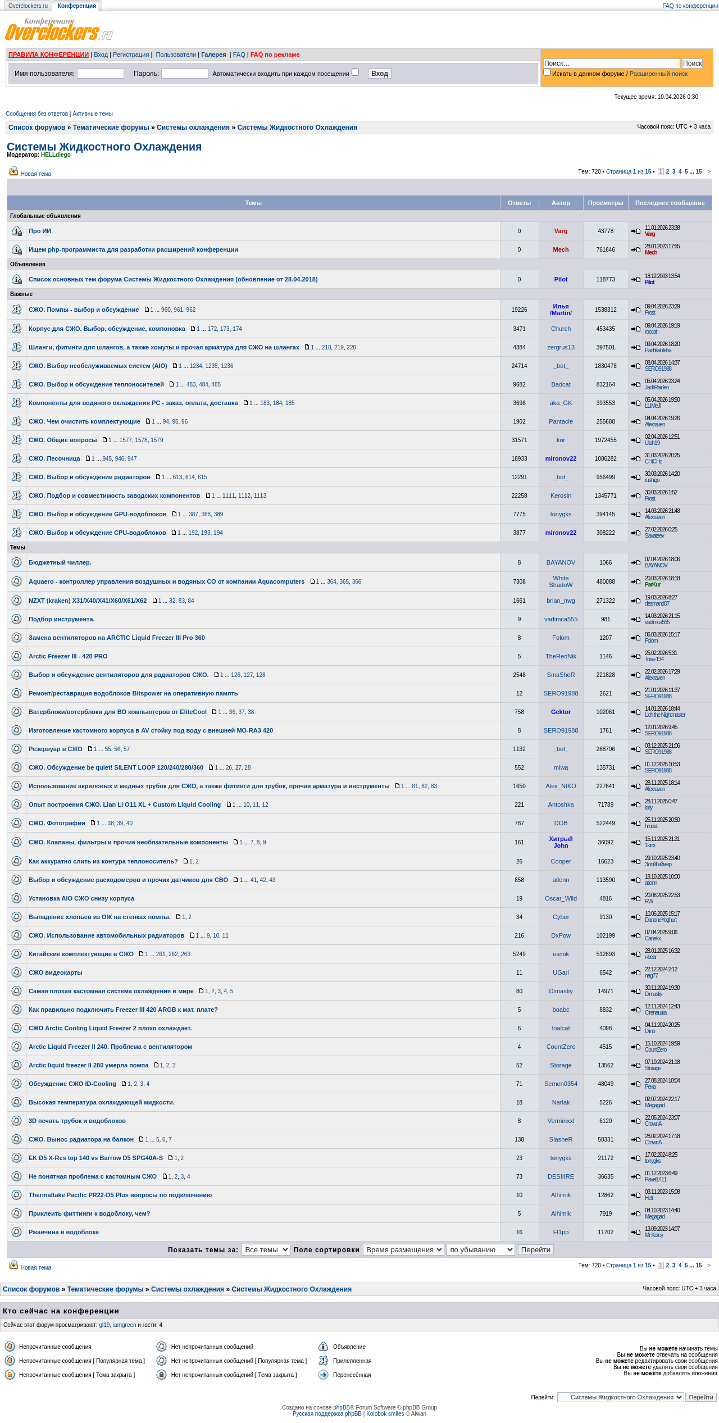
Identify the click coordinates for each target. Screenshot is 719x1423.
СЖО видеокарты (56, 972)
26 (229, 768)
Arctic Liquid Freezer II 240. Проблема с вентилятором (110, 1046)
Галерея (213, 54)
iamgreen (124, 1325)
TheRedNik (560, 656)
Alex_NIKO (560, 786)
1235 (211, 366)
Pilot (561, 279)
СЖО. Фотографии (57, 823)
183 (265, 403)
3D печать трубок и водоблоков (77, 1120)
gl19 (104, 1325)
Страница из (629, 172)
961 (178, 310)
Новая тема (36, 174)
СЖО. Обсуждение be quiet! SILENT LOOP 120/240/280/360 (116, 767)
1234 (196, 366)
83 (182, 601)
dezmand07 (657, 604)
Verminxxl (561, 1120)
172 (212, 329)
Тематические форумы (111, 127)
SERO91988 (658, 369)
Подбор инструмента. (62, 619)
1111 (228, 496)
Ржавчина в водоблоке (64, 1232)
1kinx (650, 845)
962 (191, 310)
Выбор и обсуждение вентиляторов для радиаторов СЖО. (119, 674)
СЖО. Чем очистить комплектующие (84, 421)
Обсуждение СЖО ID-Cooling (72, 1083)
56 (117, 749)
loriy (648, 807)
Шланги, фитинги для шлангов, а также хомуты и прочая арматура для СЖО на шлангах (164, 347)
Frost (650, 313)
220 (351, 347)
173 (225, 329)
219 (339, 347)
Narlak (561, 1102)
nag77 (651, 975)
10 (246, 805)
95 (175, 422)
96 (184, 422)
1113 (260, 496)
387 (193, 514)
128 (261, 675)
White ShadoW (561, 581)
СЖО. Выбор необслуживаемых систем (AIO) (98, 365)
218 (326, 347)
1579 (157, 440)
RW (649, 901)
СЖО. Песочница (54, 458)
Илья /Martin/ (561, 309)
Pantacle (561, 421)
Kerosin (560, 495)
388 (206, 514)
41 (254, 880)
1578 (141, 440)
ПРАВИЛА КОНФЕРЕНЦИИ (48, 54)
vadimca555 (560, 619)
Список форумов (36, 127)
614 (190, 477)
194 (218, 533)
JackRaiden (656, 387)
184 (278, 403)
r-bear (651, 957)
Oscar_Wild (561, 898)
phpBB (341, 1407)
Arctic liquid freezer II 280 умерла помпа (88, 1065)
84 (191, 601)
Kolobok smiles (385, 1414)
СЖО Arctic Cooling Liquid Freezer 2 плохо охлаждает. (110, 1028)
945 (107, 459)
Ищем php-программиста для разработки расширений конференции (133, 249)
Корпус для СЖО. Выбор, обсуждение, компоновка (107, 328)
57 (127, 749)
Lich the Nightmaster (665, 715)
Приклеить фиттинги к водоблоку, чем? (90, 1213)
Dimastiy (561, 991)
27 (238, 768)
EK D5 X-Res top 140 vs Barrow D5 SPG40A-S (96, 1157)
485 (216, 384)
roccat (651, 332)
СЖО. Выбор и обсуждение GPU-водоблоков (97, 514)
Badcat (561, 384)
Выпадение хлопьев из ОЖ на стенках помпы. (100, 916)
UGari (561, 972)
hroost (651, 826)
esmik (561, 954)
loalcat (561, 1028)
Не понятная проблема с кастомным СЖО (93, 1176)
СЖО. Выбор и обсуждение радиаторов (90, 477)
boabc (561, 1009)
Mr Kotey (654, 1235)
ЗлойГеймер (658, 864)
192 (193, 533)
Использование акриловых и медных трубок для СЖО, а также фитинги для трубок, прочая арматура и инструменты (209, 786)
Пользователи (176, 54)
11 (256, 805)
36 (232, 712)
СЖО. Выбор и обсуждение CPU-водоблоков (97, 532)
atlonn (561, 879)
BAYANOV (561, 562)
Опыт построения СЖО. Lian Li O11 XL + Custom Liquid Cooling (125, 804)
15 (698, 172)
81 (415, 786)
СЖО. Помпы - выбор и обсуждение (84, 309)
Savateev (654, 536)
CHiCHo (653, 461)
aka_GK (561, 402)
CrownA (653, 1124)
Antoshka (561, 804)
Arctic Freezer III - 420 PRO (68, 656)
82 (172, 601)
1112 (244, 496)
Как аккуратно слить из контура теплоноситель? (103, 861)
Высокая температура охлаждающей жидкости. (102, 1102)
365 (344, 582)
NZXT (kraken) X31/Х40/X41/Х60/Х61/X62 (88, 600)
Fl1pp (561, 1232)
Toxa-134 (654, 659)
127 (248, 675)
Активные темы (92, 114)
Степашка (655, 1013)
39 (120, 823)
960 (166, 310)
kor (561, 440)
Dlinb (650, 1031)
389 (219, 514)
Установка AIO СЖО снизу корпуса (81, 898)
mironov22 (561, 458)
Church (561, 328)
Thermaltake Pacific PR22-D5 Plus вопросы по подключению (120, 1195)
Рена (650, 1087)
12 (265, 805)
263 (185, 954)
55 (108, 749)
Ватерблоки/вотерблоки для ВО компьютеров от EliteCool (118, 711)
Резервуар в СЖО (56, 748)
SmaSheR (561, 674)
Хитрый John (560, 842)
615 (202, 477)
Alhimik (561, 1195)
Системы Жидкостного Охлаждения (297, 127)
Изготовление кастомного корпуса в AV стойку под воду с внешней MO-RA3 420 (151, 730)
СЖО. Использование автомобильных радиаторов (106, 935)
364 (331, 582)
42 (263, 880)
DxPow (561, 935)
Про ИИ (40, 231)
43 (272, 880)
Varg (561, 231)
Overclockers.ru (28, 6)
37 (242, 712)
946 (120, 459)
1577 (126, 440)
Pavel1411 (655, 1179)
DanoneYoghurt (660, 920)
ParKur (652, 584)
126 (235, 675)
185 (290, 403)
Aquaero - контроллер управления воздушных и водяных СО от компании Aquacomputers (166, 581)
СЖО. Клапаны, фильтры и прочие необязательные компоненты (128, 842)
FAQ (239, 54)
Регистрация (131, 54)
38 (251, 712)
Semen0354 (560, 1083)
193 (206, 533)
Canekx (653, 938)
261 (161, 954)
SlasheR (561, 1139)
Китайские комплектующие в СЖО (81, 954)
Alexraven (655, 424)
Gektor (561, 711)
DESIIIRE (561, 1176)
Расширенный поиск (659, 73)
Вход (101, 54)
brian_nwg (561, 600)
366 (357, 582)
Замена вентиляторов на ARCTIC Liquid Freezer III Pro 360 (117, 637)
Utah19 (652, 443)
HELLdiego (56, 155)
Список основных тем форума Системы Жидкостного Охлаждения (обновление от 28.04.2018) (173, 279)
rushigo (652, 480)
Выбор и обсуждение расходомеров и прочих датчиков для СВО (128, 879)
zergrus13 (561, 347)
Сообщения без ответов (37, 114)
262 (173, 954)
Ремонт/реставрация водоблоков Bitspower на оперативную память (133, 693)
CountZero (561, 1046)
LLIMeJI (653, 406)
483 (191, 384)
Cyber (561, 916)
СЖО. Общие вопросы (63, 440)
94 (166, 422)
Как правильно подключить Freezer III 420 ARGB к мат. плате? (123, 1009)
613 (178, 477)
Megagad (655, 1105)
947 (132, 459)
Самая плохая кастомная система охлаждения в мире (111, 991)
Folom (561, 637)
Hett (649, 1198)
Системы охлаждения (193, 127)
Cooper (561, 861)
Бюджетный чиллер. (60, 562)
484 (203, 384)
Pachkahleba (658, 350)
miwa (561, 767)
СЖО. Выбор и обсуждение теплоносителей (96, 384)
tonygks (561, 514)
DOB (561, 823)
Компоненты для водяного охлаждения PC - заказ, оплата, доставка (133, 402)
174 (237, 329)
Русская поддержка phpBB (327, 1414)
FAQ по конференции (690, 6)
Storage (561, 1065)
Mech (561, 249)
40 (129, 823)
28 (247, 768)
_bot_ (561, 365)
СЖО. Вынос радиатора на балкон (81, 1139)
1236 (227, 366)
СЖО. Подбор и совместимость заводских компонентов (114, 495)
